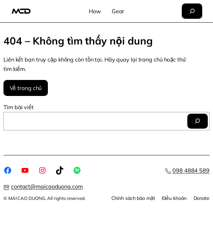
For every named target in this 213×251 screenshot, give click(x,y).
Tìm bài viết (18, 107)
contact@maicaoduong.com (47, 186)
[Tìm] (197, 121)
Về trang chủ (26, 87)
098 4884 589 (191, 170)
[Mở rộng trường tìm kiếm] (192, 11)
